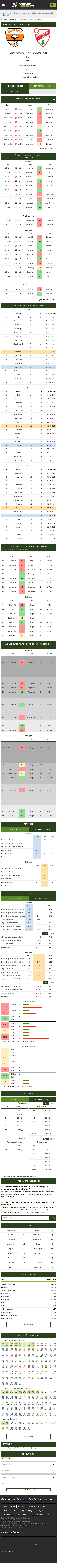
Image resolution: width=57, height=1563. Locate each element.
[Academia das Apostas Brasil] (12, 1545)
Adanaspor (18, 52)
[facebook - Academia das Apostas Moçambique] (8, 1539)
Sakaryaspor (49, 263)
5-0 (40, 203)
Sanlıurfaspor (29, 225)
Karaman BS (49, 272)
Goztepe (18, 325)
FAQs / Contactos (41, 1524)
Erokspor (49, 181)
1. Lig (28, 69)
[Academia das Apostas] (8, 1545)
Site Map (4, 1520)
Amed (49, 250)
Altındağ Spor (49, 203)
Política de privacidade (23, 1525)
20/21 (20, 131)
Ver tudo (28, 1325)
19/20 (20, 140)
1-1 (40, 177)
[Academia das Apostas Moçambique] (3, 1545)
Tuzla (18, 375)
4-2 (22, 578)
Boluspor (40, 52)
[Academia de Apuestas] (22, 1545)
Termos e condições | (8, 1525)
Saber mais (5, 15)
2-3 (40, 135)
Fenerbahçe (30, 220)
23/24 (20, 109)
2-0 (40, 181)
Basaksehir (30, 289)
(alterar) (33, 1448)
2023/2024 (28, 73)
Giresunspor (18, 379)
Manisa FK (29, 177)
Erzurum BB (18, 359)
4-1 (40, 199)
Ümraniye (49, 207)
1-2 (40, 122)
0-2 (40, 109)
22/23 (20, 113)
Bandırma (30, 168)
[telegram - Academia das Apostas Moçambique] (17, 1539)
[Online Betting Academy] (17, 1545)
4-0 (40, 225)
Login (53, 5)
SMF (14, 1520)
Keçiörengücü (18, 363)
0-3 (40, 113)
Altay (49, 172)
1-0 (40, 118)
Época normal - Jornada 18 (28, 77)
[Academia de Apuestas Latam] (27, 1545)
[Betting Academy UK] (31, 1545)
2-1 (40, 140)
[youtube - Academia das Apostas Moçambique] (3, 1539)
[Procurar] (53, 1217)
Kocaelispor (18, 321)
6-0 (40, 220)
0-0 (40, 126)
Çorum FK (49, 185)
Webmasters (26, 1522)
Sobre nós (6, 1552)
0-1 (40, 172)
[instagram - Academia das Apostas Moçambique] (12, 1539)
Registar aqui (25, 1518)
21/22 (20, 122)
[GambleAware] (7, 1556)
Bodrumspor (30, 190)
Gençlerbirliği (49, 194)
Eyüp (30, 199)
